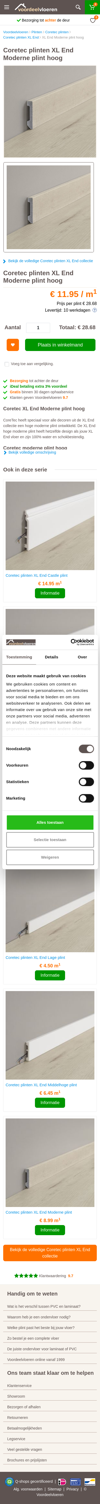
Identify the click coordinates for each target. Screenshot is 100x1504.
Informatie (50, 593)
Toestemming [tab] (19, 657)
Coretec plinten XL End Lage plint (35, 957)
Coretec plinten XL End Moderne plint (39, 1212)
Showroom (16, 1396)
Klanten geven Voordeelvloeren (39, 397)
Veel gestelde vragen (24, 1449)
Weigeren (50, 857)
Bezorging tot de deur (46, 20)
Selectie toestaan (50, 839)
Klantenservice (19, 1386)
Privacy (72, 1489)
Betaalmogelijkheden (24, 1428)
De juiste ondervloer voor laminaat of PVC (42, 1349)
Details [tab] (51, 657)
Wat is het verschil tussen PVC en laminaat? (44, 1306)
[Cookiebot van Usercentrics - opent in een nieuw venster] (71, 642)
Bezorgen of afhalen (24, 1407)
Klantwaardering (52, 1276)
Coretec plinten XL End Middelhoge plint (41, 1085)
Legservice (16, 1439)
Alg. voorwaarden (27, 1489)
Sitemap (54, 1489)
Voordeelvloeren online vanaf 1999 (36, 1359)
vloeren (57, 1495)
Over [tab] (82, 657)
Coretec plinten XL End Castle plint (36, 575)
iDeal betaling (38, 386)
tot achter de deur (34, 381)
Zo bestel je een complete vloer (33, 1338)
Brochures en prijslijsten (27, 1460)
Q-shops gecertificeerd (34, 1481)
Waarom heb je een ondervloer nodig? (39, 1317)
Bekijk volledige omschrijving (32, 452)
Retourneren (17, 1417)
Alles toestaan (50, 822)
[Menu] (6, 7)
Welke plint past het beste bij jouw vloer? (41, 1328)
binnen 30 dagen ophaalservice (42, 392)
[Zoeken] (78, 7)
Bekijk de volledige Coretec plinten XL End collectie (50, 261)
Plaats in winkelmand (60, 345)
